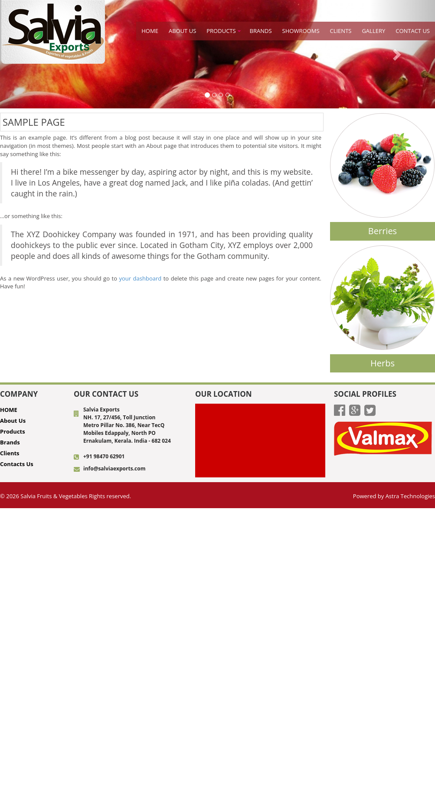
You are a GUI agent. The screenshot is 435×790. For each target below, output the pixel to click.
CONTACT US (413, 31)
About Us (182, 31)
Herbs (382, 363)
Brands (10, 442)
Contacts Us (16, 464)
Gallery (373, 31)
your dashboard (140, 278)
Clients (341, 31)
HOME (149, 31)
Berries (382, 231)
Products (220, 31)
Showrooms (301, 31)
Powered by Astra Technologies (394, 496)
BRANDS (261, 31)
